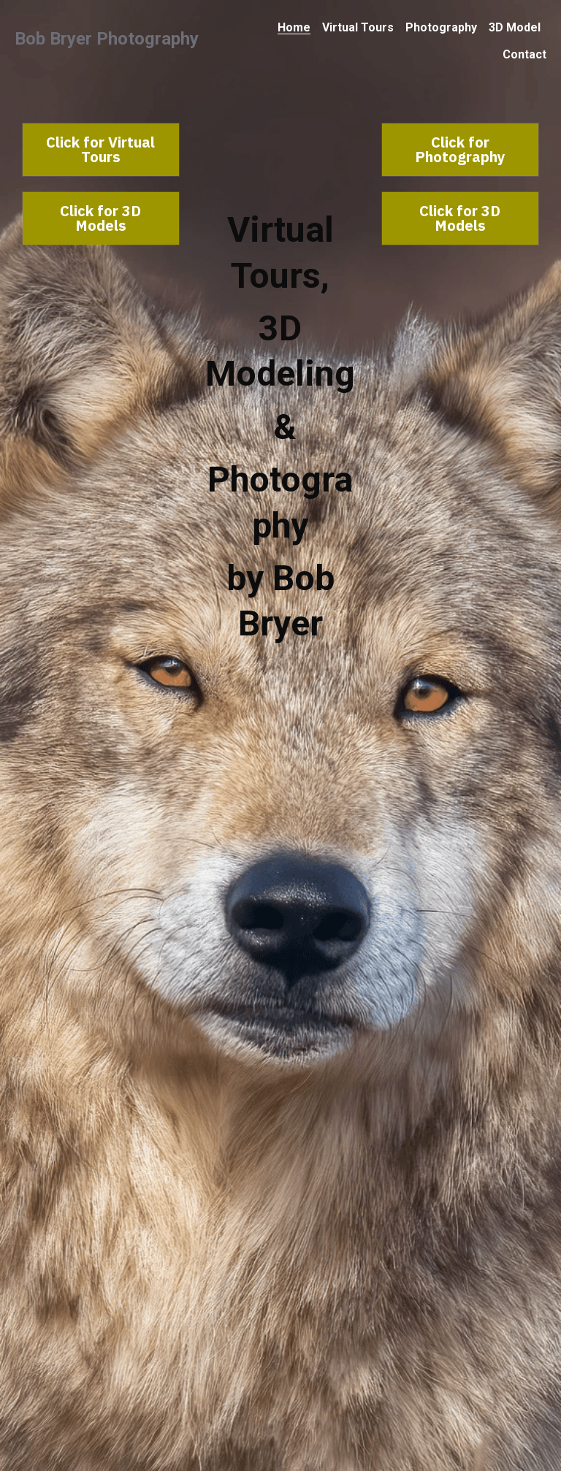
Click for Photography (460, 149)
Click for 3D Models (100, 218)
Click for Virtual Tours (100, 149)
